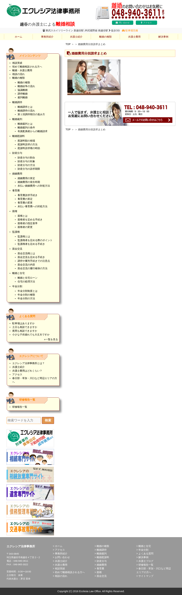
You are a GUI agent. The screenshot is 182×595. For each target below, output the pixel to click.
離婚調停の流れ (26, 110)
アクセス (146, 22)
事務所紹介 (47, 36)
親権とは (23, 215)
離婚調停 (17, 102)
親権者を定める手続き (30, 219)
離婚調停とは (25, 106)
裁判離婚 (23, 97)
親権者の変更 (25, 227)
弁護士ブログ (145, 561)
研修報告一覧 (19, 406)
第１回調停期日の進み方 (31, 114)
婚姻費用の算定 (26, 178)
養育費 (16, 190)
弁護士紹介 (76, 36)
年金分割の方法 (26, 298)
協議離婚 (23, 89)
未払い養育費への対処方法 (32, 206)
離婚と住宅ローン (28, 277)
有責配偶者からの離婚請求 (32, 131)
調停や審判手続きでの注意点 (34, 260)
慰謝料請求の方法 (28, 144)
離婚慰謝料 (18, 136)
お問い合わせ (62, 557)
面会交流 (17, 248)
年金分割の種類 (26, 294)
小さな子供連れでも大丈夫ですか (31, 334)
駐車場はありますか (23, 323)
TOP (68, 44)
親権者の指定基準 (28, 223)
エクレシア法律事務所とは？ (28, 363)
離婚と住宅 (18, 273)
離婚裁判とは (25, 123)
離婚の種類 (105, 36)
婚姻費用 (17, 173)
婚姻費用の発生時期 (29, 182)
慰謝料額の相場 (26, 140)
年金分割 (17, 286)
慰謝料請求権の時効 (29, 148)
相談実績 (17, 62)
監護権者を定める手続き (31, 243)
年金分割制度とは (28, 290)
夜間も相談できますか (24, 330)
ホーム (18, 36)
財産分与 (17, 153)
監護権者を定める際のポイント (35, 240)
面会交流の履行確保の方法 (32, 268)
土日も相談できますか (24, 327)
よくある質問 (145, 553)
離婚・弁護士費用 (22, 70)
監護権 (16, 231)
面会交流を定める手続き (31, 257)
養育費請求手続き (28, 195)
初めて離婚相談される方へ (27, 66)
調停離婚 (23, 93)
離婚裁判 (17, 119)
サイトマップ (145, 576)
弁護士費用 (134, 36)
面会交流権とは (26, 253)
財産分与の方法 (26, 165)
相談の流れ (18, 74)
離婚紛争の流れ (26, 86)
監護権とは (24, 236)
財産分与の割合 (26, 157)
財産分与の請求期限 (29, 168)
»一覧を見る (51, 339)
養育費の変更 (25, 202)
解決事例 (163, 36)
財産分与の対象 (26, 161)
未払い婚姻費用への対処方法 (34, 185)
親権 (14, 211)
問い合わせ (123, 22)
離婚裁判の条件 (26, 127)
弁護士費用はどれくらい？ (27, 370)
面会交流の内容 (26, 264)
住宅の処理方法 (26, 281)
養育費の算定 (25, 198)
